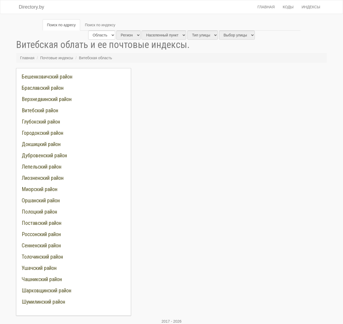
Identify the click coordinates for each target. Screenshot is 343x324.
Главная (266, 7)
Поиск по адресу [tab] (61, 25)
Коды (288, 7)
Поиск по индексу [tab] (100, 25)
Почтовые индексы (56, 58)
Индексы (311, 7)
